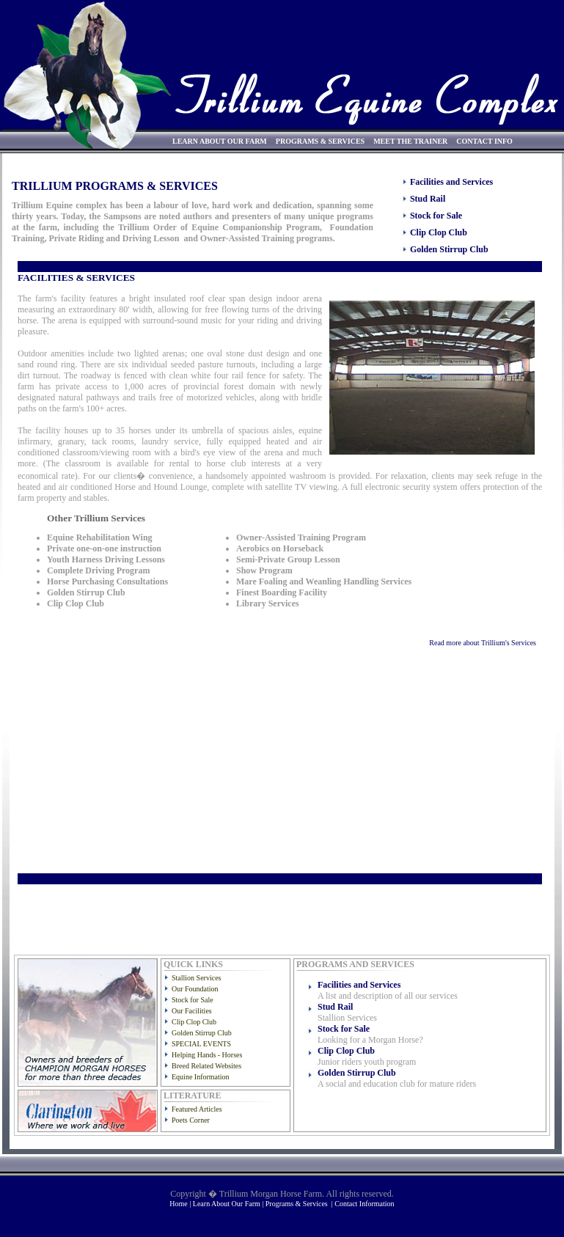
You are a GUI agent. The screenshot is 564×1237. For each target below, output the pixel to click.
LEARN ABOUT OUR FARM (219, 141)
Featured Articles (197, 1109)
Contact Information (364, 1204)
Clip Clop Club (438, 232)
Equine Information (201, 1077)
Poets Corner (191, 1120)
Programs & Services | (300, 1204)
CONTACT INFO (484, 141)
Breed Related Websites (206, 1066)
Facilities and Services (451, 182)
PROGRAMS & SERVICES (320, 141)
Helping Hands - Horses (207, 1055)
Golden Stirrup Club (449, 249)
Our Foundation (195, 989)
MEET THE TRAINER (410, 141)
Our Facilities (192, 1011)
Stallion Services (196, 978)
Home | (180, 1204)
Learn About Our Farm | (229, 1204)
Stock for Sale (436, 215)
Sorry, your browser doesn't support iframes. (277, 603)
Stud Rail (427, 199)
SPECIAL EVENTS (201, 1044)
